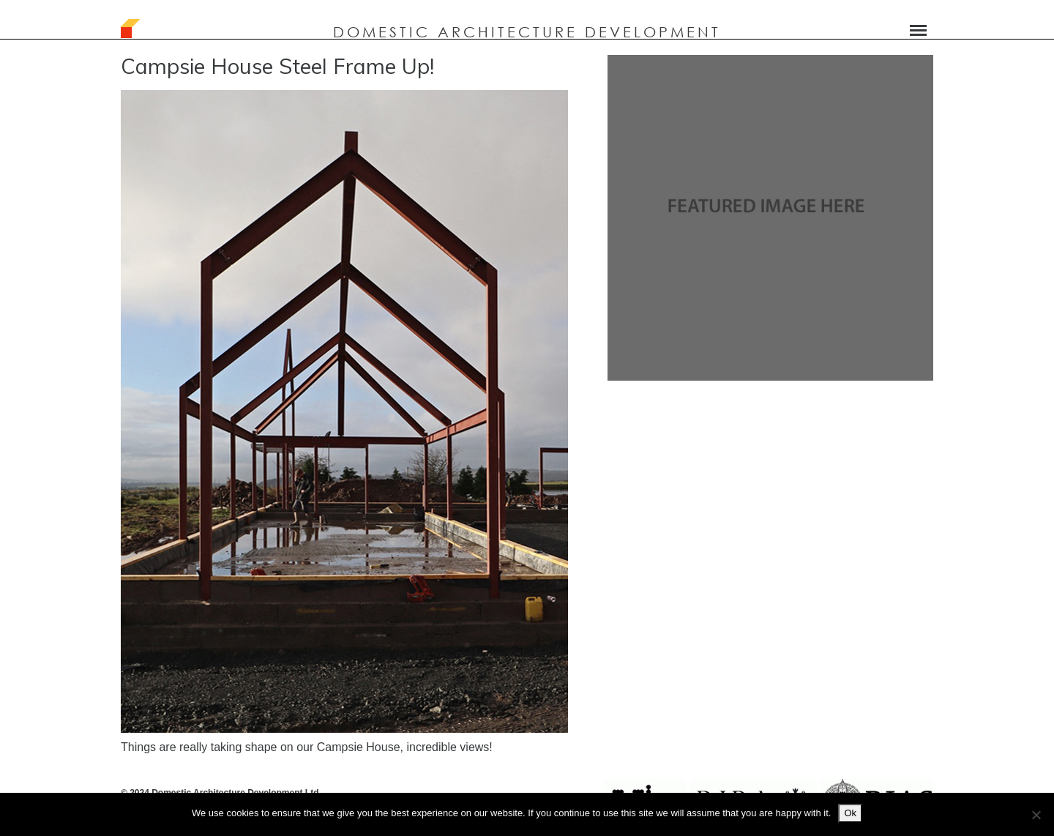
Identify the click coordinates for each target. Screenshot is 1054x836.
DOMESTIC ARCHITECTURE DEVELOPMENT (527, 31)
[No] (1035, 814)
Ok (850, 812)
